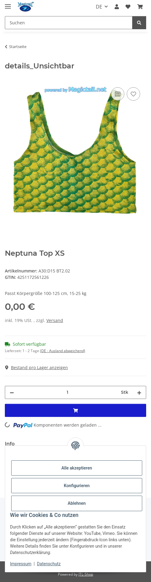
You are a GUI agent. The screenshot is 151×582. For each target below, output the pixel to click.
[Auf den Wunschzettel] (133, 94)
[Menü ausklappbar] (8, 4)
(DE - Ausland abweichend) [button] (62, 350)
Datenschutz (49, 563)
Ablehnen (77, 503)
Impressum (20, 563)
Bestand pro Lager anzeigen (36, 367)
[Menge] (67, 392)
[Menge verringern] (11, 392)
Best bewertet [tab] (42, 444)
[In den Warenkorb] (10, 79)
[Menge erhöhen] (139, 392)
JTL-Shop (86, 574)
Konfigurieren (76, 485)
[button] (116, 7)
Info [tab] (10, 444)
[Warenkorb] (140, 7)
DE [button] (99, 6)
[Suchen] (69, 22)
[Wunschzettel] (128, 7)
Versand (54, 320)
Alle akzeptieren (76, 468)
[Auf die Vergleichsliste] (117, 94)
